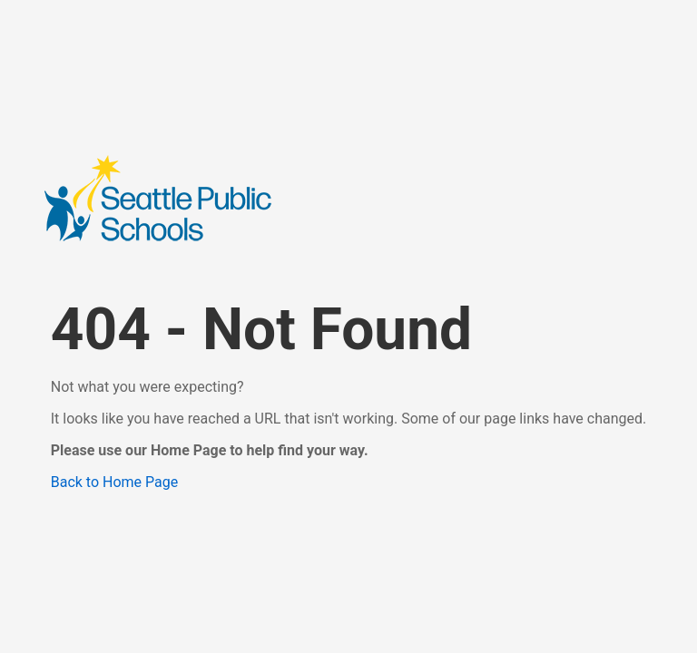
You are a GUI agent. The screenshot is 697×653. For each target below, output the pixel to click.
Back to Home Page (115, 482)
